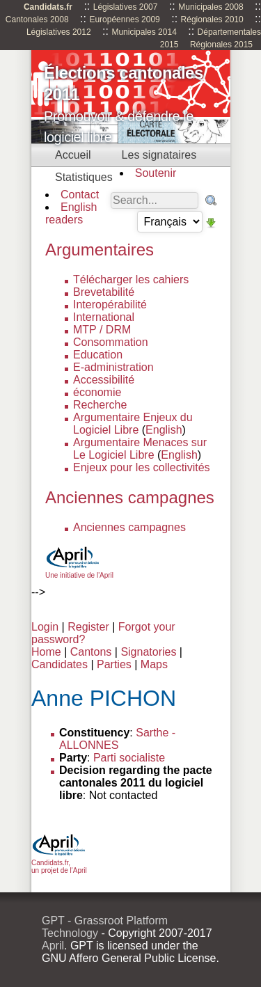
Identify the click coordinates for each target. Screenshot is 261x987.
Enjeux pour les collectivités (141, 467)
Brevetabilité (103, 292)
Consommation (110, 342)
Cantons (91, 652)
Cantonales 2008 (37, 19)
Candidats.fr (48, 7)
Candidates (59, 664)
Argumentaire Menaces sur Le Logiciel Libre (140, 448)
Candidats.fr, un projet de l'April (59, 862)
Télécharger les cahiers (131, 279)
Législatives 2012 (58, 32)
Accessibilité (103, 380)
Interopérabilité (110, 304)
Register (88, 627)
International (103, 317)
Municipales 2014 (143, 32)
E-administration (113, 367)
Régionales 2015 (221, 44)
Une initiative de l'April (79, 571)
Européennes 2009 (124, 19)
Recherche (100, 405)
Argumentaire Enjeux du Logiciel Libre (133, 423)
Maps (154, 664)
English (163, 430)
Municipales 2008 (210, 7)
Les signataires (159, 155)
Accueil (73, 155)
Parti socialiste (129, 758)
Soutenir (156, 173)
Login (44, 627)
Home (46, 652)
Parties (114, 664)
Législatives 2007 (125, 7)
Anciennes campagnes (129, 527)
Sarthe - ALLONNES (117, 739)
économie (97, 392)
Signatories (148, 652)
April (53, 946)
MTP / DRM (102, 329)
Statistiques (84, 177)
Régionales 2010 (212, 19)
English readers (71, 213)
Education (97, 355)
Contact (80, 194)
